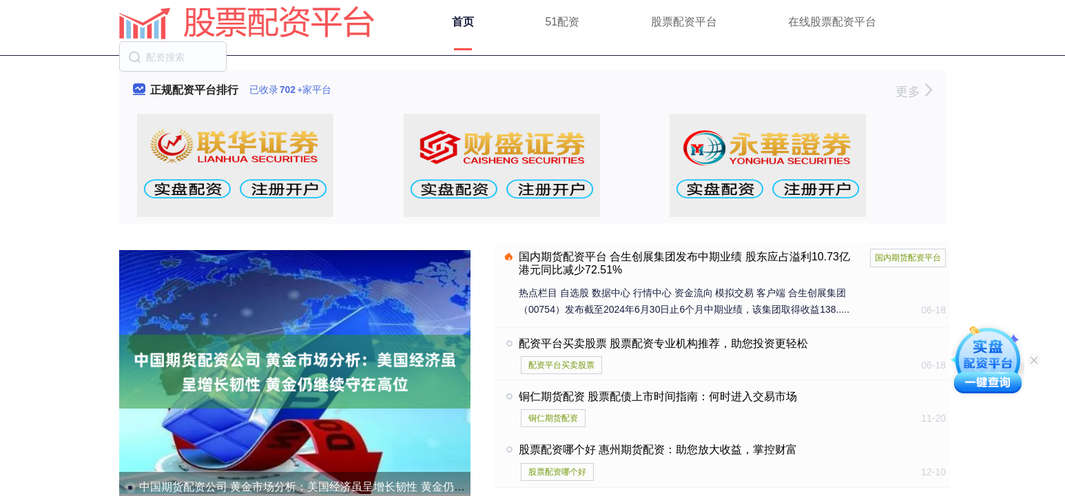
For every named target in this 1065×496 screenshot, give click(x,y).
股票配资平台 (684, 22)
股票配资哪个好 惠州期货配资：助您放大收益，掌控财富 (658, 449)
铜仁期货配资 (553, 418)
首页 (463, 22)
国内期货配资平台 (908, 257)
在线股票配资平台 (832, 22)
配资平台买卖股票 (561, 365)
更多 (914, 92)
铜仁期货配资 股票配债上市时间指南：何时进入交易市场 (658, 396)
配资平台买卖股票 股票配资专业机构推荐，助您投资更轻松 (663, 343)
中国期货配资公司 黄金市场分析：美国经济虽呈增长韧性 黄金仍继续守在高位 (329, 487)
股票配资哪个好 (557, 472)
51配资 (562, 22)
